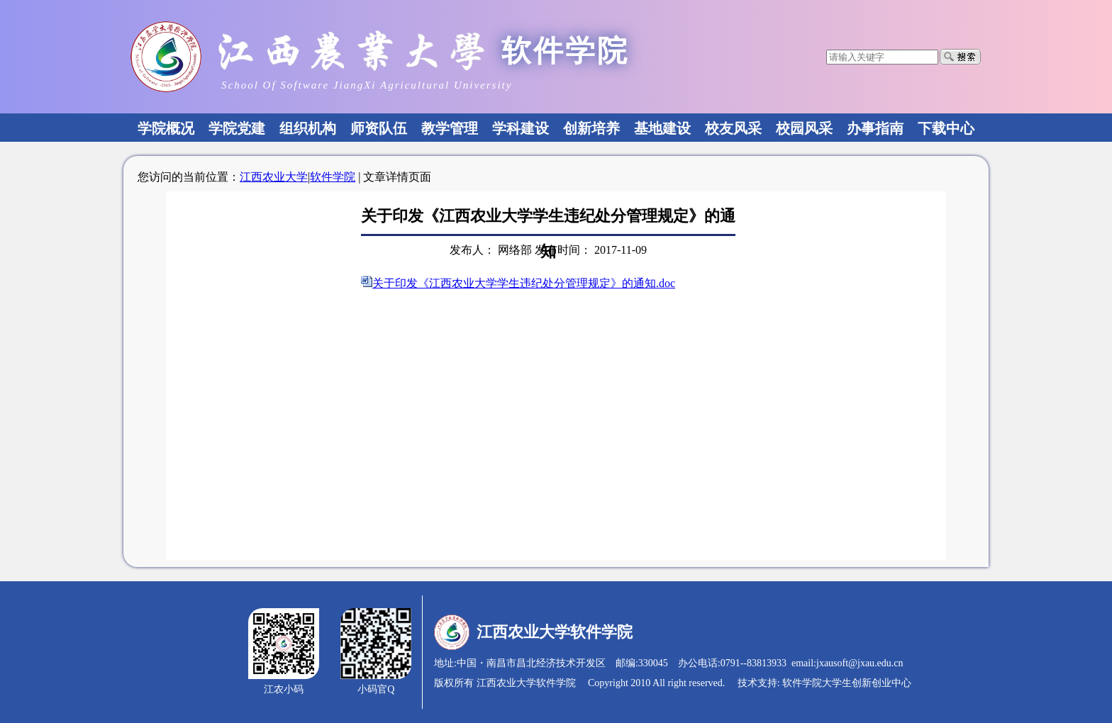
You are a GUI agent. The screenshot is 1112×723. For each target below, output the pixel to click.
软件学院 (332, 177)
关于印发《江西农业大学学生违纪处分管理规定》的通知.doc (523, 283)
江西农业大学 (274, 177)
